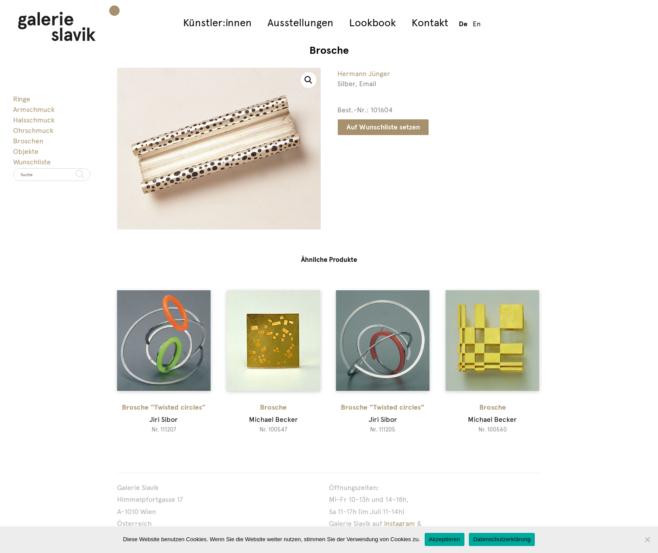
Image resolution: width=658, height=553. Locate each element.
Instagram (399, 523)
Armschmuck (34, 109)
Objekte (25, 151)
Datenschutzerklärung (501, 539)
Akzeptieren (444, 539)
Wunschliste (32, 162)
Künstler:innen (217, 22)
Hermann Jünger (363, 74)
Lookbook (372, 22)
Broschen (28, 141)
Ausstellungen (300, 22)
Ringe (21, 99)
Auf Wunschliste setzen (383, 127)
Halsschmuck (34, 120)
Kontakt (430, 22)
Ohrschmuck (33, 130)
